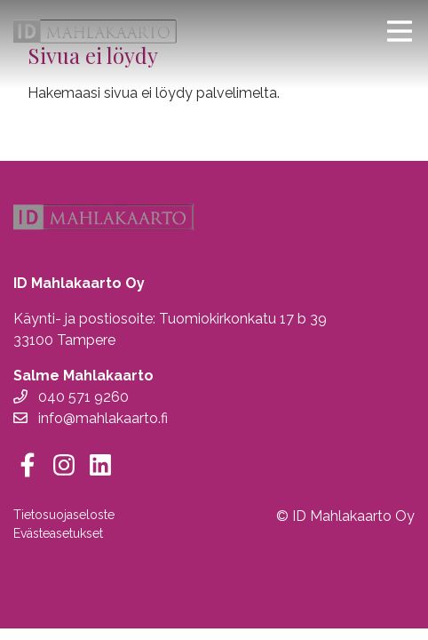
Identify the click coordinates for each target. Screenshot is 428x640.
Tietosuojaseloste (64, 515)
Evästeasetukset (58, 533)
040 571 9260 (71, 396)
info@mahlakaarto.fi (90, 418)
